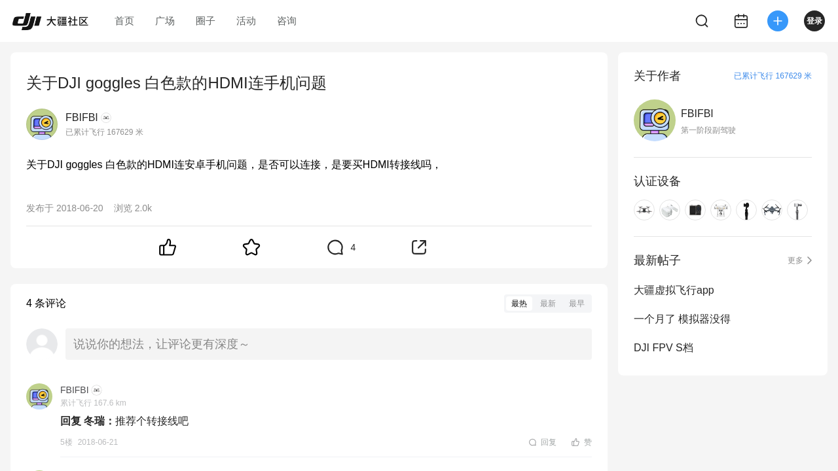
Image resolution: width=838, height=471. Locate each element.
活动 (246, 20)
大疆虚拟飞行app (674, 290)
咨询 (287, 20)
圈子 (205, 20)
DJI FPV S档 (663, 347)
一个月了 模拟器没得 (682, 318)
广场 (165, 20)
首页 (124, 20)
